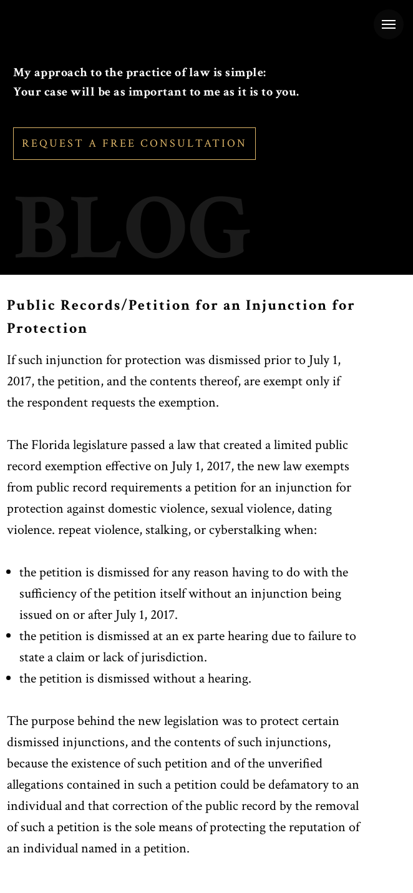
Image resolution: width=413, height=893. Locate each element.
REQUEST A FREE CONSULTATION (134, 143)
